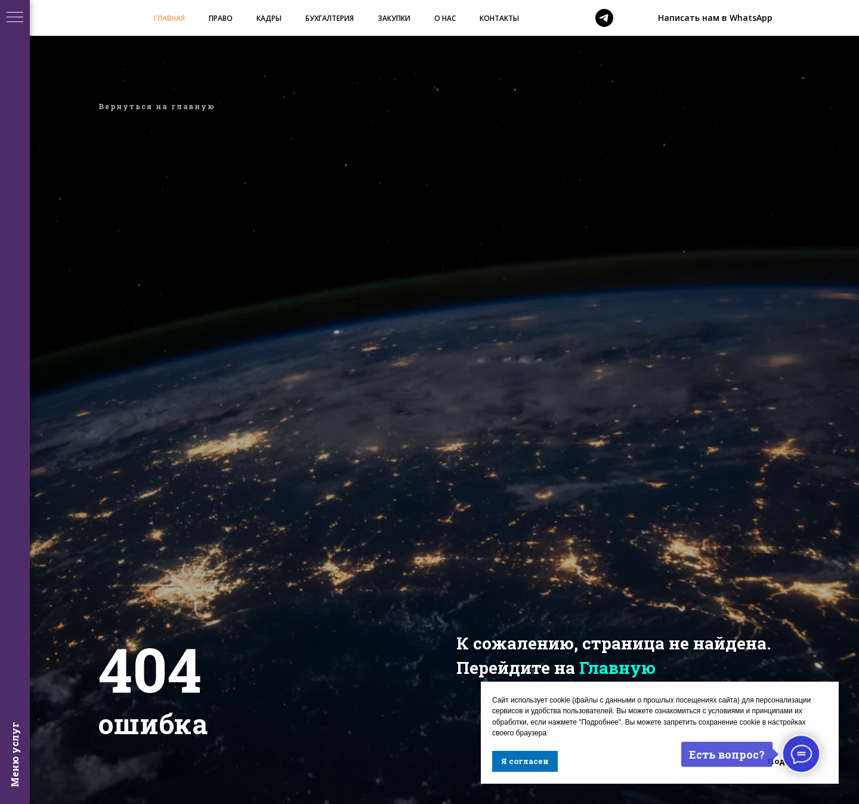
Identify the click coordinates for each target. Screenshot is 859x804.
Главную (617, 668)
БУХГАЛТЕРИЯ (329, 18)
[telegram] (604, 18)
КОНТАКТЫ (499, 18)
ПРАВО (221, 18)
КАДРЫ (269, 18)
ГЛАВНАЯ (169, 18)
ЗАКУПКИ (394, 18)
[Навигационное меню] (15, 18)
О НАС (445, 18)
